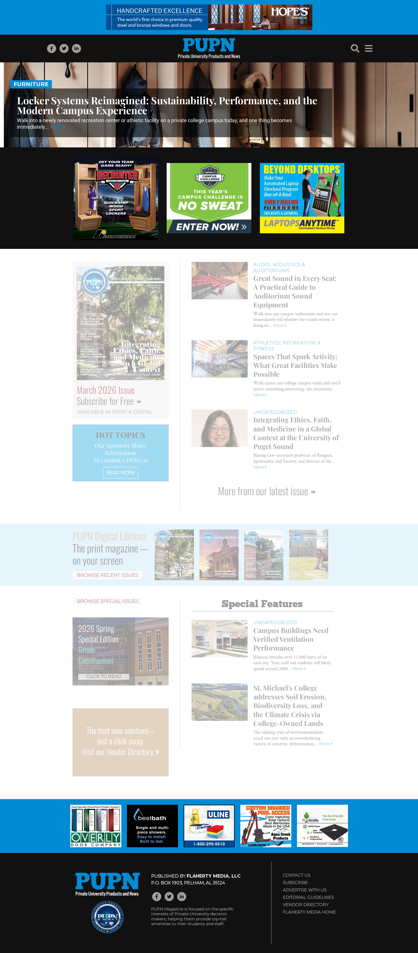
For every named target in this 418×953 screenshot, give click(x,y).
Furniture (31, 84)
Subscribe (295, 882)
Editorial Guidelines (308, 897)
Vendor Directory (305, 904)
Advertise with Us (304, 890)
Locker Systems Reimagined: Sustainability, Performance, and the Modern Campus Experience (167, 105)
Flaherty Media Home (309, 912)
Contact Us (296, 875)
